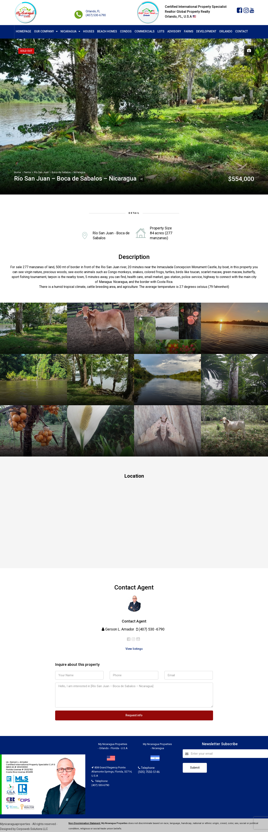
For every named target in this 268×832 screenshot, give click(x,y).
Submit (195, 766)
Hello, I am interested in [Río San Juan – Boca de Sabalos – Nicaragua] (134, 695)
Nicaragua (68, 31)
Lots (160, 31)
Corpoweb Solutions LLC (32, 828)
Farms (188, 31)
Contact (241, 31)
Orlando (225, 31)
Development (206, 31)
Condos (126, 31)
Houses (88, 31)
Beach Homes (107, 31)
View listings (134, 649)
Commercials (145, 31)
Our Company (44, 31)
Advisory (174, 31)
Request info (134, 714)
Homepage (23, 31)
